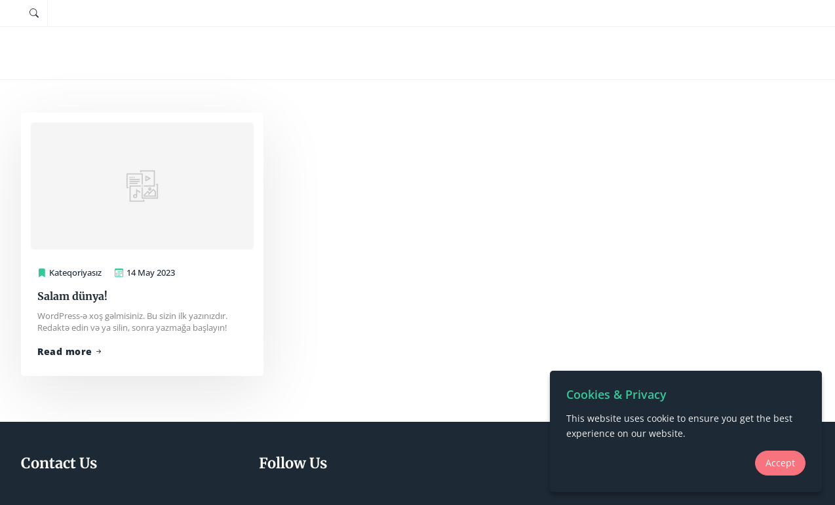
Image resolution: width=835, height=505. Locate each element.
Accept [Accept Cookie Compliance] (780, 463)
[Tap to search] (34, 13)
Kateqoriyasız (75, 272)
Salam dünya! (72, 296)
